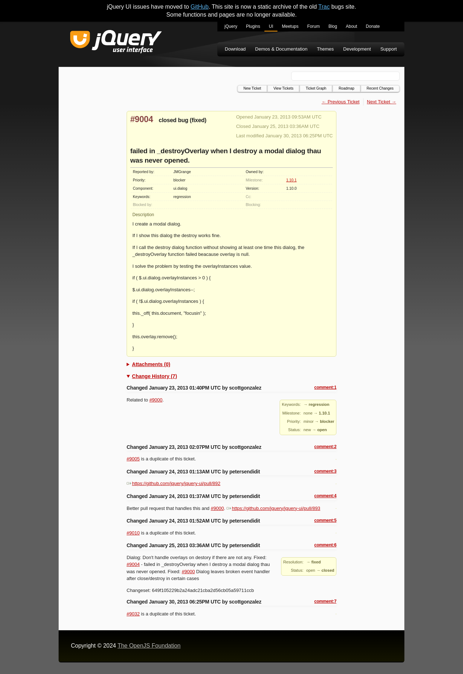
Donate (373, 26)
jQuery (231, 26)
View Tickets (283, 88)
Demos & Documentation (281, 49)
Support (388, 49)
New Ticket (252, 88)
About (351, 26)
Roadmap (346, 88)
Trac (324, 7)
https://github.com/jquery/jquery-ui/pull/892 (173, 483)
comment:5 (325, 520)
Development (357, 49)
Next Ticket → (381, 101)
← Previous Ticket (341, 101)
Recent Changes (380, 88)
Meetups (290, 26)
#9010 (133, 533)
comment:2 (325, 446)
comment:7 (325, 601)
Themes (325, 49)
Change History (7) (154, 376)
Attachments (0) (151, 364)
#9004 (141, 119)
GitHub (200, 7)
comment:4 (325, 495)
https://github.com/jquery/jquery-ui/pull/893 (273, 508)
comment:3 (325, 471)
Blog (332, 26)
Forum (313, 26)
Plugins (253, 26)
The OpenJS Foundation (149, 646)
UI (271, 26)
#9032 (133, 614)
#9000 (155, 400)
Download (235, 49)
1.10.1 (291, 180)
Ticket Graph (316, 88)
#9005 (133, 459)
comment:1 (325, 387)
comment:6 (325, 545)
